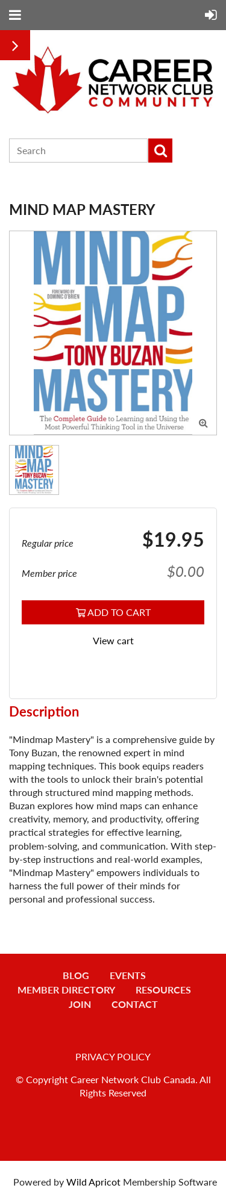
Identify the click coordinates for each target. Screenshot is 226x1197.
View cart (113, 640)
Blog (76, 975)
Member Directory (66, 989)
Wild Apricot (93, 1181)
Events (128, 975)
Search (160, 150)
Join (80, 1004)
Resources (163, 989)
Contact (134, 1004)
